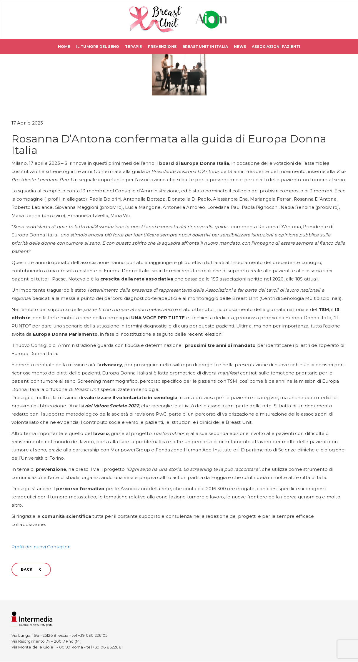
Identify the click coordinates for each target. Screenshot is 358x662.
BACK (31, 569)
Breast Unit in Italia (205, 47)
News (240, 47)
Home (64, 47)
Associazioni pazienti (276, 47)
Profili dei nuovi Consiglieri (41, 547)
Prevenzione (162, 47)
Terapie (133, 47)
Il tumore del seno (97, 47)
